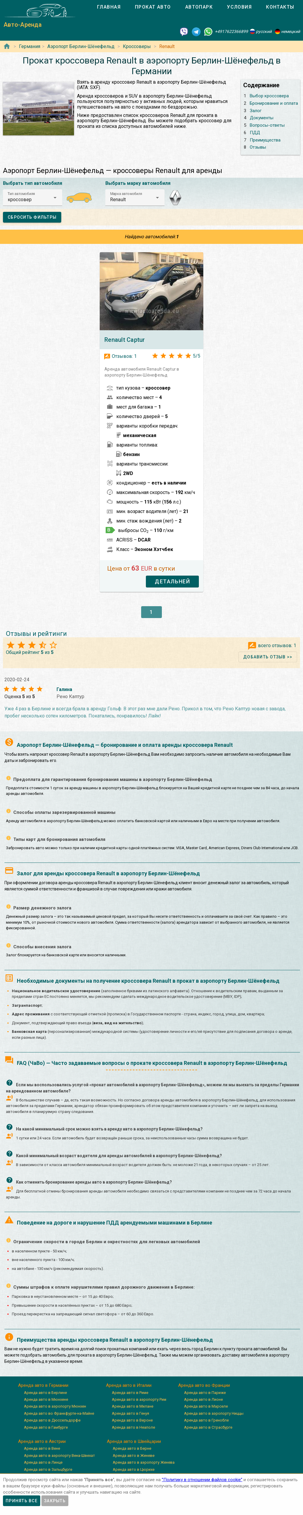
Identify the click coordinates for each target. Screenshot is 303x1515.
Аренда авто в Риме (130, 1392)
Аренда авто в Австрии (42, 1441)
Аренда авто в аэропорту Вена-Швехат (59, 1455)
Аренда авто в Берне (132, 1448)
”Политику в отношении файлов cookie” (202, 1479)
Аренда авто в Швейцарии (134, 1441)
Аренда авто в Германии (43, 1385)
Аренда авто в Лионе (203, 1399)
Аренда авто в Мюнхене (46, 1399)
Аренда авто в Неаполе (133, 1427)
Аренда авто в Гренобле (206, 1420)
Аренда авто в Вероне (132, 1420)
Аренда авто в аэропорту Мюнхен (55, 1406)
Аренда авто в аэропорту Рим (139, 1399)
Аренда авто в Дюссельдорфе (52, 1420)
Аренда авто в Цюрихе (133, 1469)
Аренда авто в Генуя (130, 1413)
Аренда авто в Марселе (206, 1406)
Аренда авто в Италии (129, 1385)
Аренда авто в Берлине (45, 1392)
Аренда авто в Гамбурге (46, 1427)
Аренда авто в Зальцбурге (48, 1469)
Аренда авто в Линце (43, 1462)
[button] (32, 197)
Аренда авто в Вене (42, 1448)
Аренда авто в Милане (132, 1406)
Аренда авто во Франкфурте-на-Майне (59, 1413)
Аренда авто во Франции (204, 1385)
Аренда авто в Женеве (133, 1455)
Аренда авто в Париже (205, 1392)
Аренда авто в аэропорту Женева (144, 1462)
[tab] (109, 7)
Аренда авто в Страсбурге (208, 1427)
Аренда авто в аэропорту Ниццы (214, 1413)
